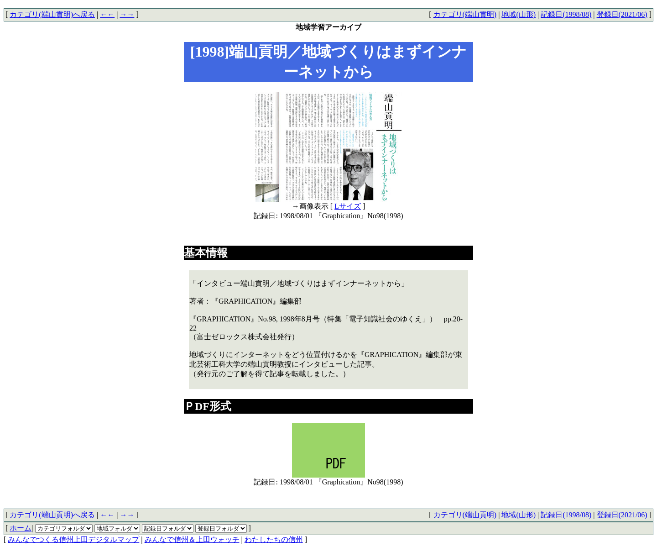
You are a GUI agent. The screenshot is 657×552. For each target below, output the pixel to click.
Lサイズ (347, 206)
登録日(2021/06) (622, 14)
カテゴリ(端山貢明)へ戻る (52, 14)
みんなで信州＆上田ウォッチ (192, 539)
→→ (127, 14)
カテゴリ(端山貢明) (465, 14)
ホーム (20, 528)
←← (107, 14)
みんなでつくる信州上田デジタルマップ (73, 539)
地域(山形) (518, 14)
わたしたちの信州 (274, 539)
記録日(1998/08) (566, 14)
